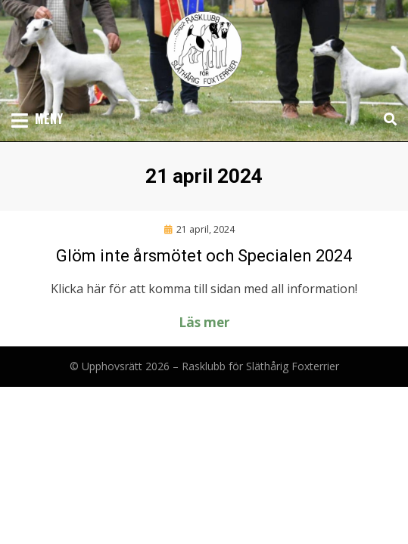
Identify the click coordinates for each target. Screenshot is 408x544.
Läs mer (204, 322)
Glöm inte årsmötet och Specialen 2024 (204, 255)
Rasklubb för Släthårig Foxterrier (260, 366)
